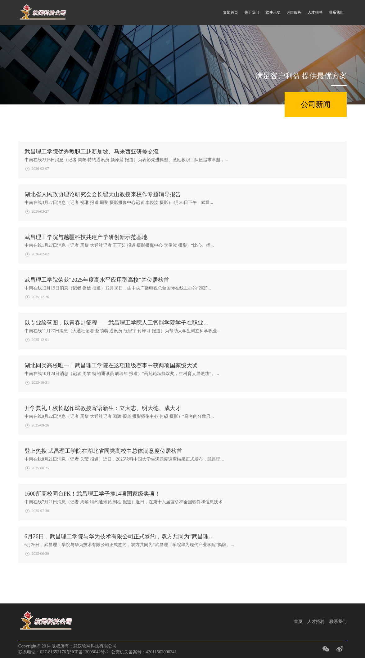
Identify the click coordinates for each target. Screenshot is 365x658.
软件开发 (272, 12)
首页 (298, 621)
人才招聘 (315, 12)
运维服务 (293, 12)
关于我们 (251, 12)
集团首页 (230, 12)
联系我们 (336, 12)
